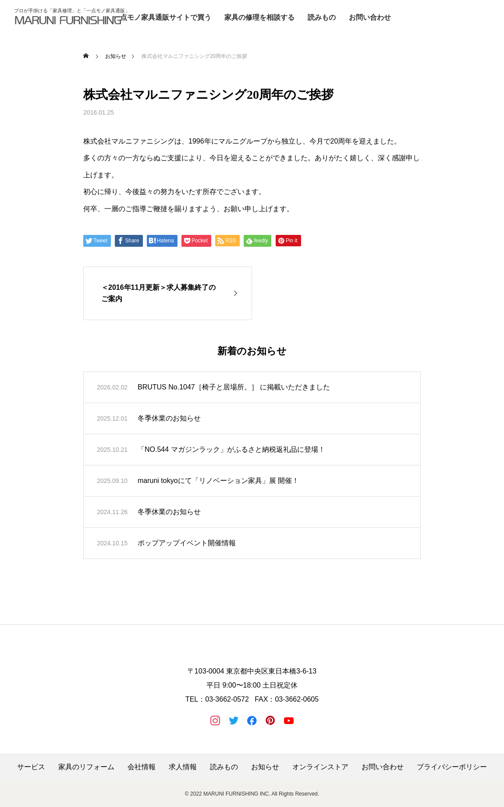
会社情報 (142, 767)
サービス (31, 767)
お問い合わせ (370, 17)
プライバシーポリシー (452, 767)
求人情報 (183, 767)
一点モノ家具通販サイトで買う (162, 17)
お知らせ (265, 767)
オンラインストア (320, 767)
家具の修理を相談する (259, 17)
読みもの (322, 17)
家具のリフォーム (86, 767)
